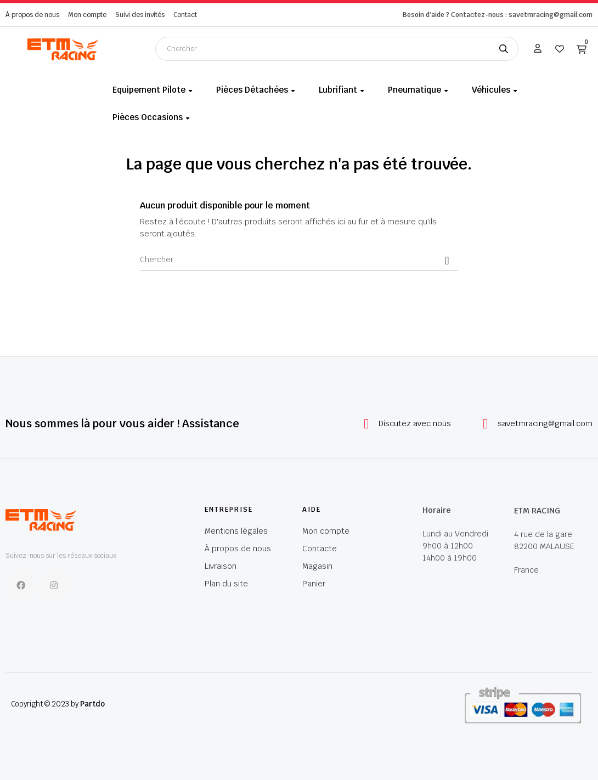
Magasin (317, 566)
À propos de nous (32, 14)
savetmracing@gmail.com (545, 423)
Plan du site (226, 584)
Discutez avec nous (415, 423)
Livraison (220, 566)
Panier (313, 584)
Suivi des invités (140, 14)
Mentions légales (236, 531)
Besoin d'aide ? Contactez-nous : (455, 14)
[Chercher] (299, 260)
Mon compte (87, 14)
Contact (185, 14)
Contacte (319, 548)
